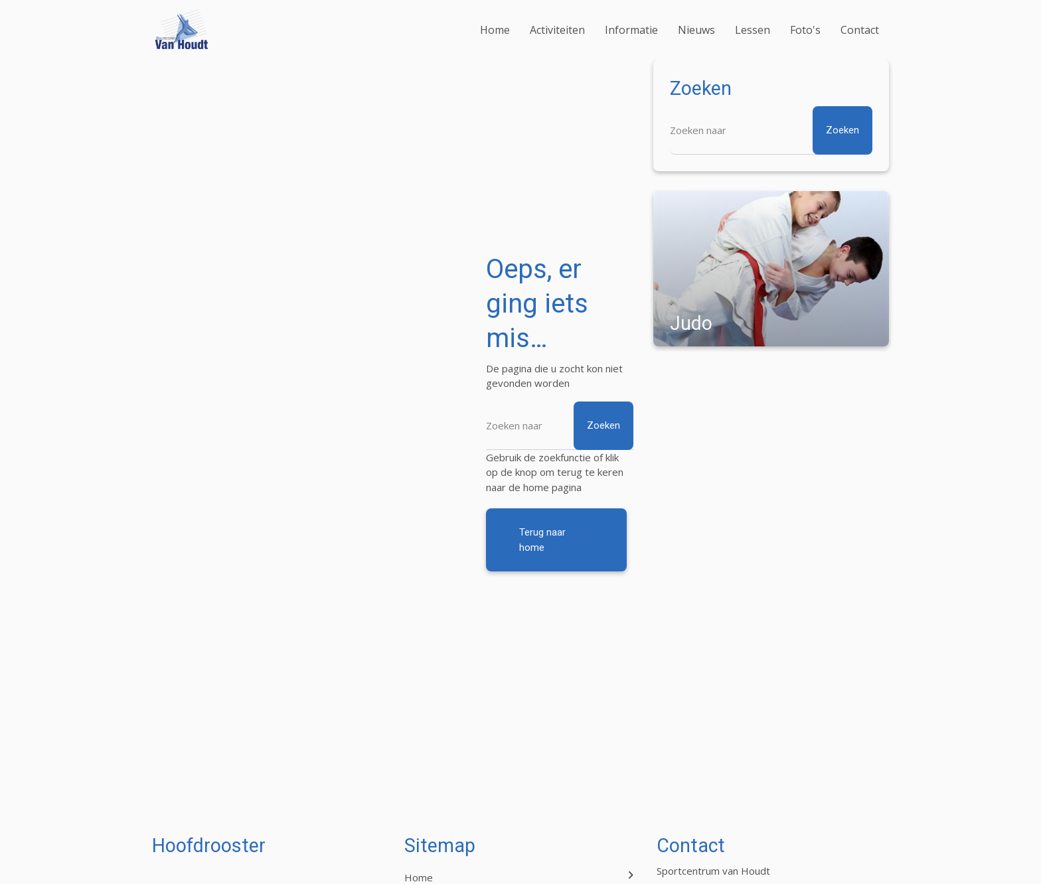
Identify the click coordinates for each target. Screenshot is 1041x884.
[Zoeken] (559, 426)
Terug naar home (542, 539)
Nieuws (696, 30)
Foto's (805, 30)
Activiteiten (557, 30)
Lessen (752, 30)
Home (495, 30)
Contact (860, 30)
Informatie (631, 30)
